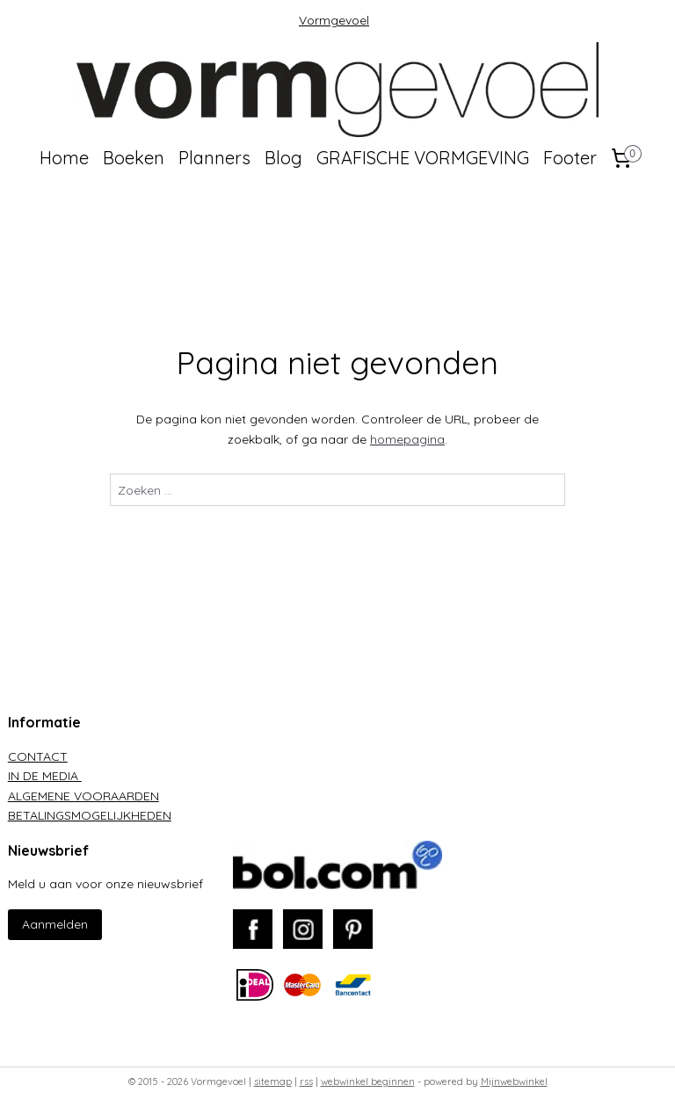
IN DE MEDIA (45, 776)
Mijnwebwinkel (514, 1081)
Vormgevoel (334, 20)
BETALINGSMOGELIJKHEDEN (89, 815)
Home (64, 158)
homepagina (407, 439)
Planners (214, 158)
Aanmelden (55, 924)
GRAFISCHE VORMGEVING (422, 158)
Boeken (133, 158)
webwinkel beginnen (368, 1081)
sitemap (273, 1081)
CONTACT (38, 756)
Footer (570, 158)
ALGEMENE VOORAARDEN (83, 796)
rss (306, 1081)
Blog (283, 158)
